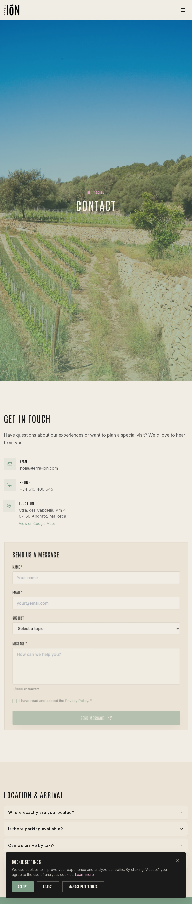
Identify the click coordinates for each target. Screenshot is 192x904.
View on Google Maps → (33, 523)
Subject (23, 621)
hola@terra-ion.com (39, 468)
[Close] (177, 860)
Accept (23, 886)
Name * (22, 568)
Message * (24, 647)
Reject (48, 886)
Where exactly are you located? (96, 814)
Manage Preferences (83, 886)
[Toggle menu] (183, 10)
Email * (22, 594)
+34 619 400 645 (32, 489)
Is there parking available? (96, 831)
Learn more (84, 874)
